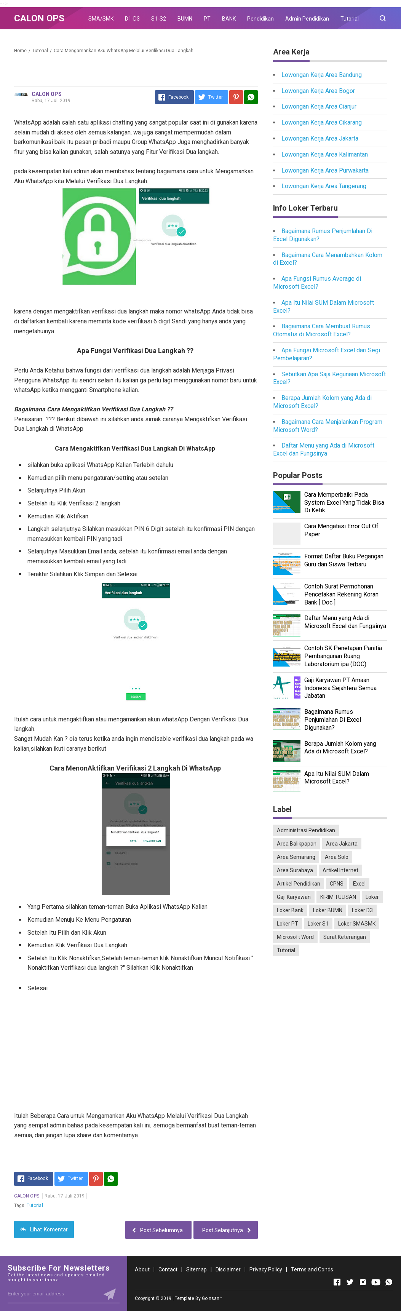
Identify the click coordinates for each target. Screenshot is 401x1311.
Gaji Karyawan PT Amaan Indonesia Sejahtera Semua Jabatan (340, 688)
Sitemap (196, 1269)
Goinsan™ (212, 1298)
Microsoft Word (295, 937)
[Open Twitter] (350, 1282)
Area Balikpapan (296, 844)
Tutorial (349, 19)
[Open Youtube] (375, 1282)
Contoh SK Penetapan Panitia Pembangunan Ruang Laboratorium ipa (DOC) (343, 656)
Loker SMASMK (356, 924)
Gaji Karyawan (294, 897)
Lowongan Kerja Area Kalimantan (324, 154)
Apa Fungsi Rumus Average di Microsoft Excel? (317, 282)
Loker (372, 897)
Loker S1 (318, 924)
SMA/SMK (100, 19)
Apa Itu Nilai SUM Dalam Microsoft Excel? (336, 777)
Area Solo (336, 857)
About (142, 1269)
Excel (359, 884)
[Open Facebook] (337, 1282)
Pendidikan (260, 19)
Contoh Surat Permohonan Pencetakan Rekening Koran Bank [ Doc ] (341, 594)
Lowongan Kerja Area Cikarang (321, 122)
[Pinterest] (236, 97)
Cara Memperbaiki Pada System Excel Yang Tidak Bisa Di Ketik (344, 502)
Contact (167, 1269)
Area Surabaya (295, 870)
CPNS (336, 884)
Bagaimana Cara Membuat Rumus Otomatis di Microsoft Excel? (321, 330)
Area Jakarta (342, 844)
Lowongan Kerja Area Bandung (321, 74)
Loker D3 (362, 910)
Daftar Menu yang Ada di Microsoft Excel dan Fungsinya (323, 449)
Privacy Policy (265, 1269)
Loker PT (287, 924)
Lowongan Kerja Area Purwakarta (325, 170)
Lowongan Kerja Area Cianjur (318, 106)
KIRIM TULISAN (338, 897)
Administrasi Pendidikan (306, 830)
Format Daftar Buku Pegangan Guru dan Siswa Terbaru (343, 560)
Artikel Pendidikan (298, 884)
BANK (229, 19)
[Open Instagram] (362, 1282)
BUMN (184, 19)
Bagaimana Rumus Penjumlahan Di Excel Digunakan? (332, 719)
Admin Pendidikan (307, 19)
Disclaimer (228, 1269)
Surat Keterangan (344, 937)
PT (207, 19)
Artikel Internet (340, 870)
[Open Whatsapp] (388, 1282)
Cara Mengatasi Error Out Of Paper (341, 530)
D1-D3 (132, 19)
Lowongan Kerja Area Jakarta (319, 138)
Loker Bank (290, 910)
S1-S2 (158, 19)
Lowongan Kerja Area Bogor (318, 90)
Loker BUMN (327, 910)
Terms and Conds (312, 1269)
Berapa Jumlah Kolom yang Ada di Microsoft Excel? (340, 747)
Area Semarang (296, 857)
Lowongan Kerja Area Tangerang (323, 186)
